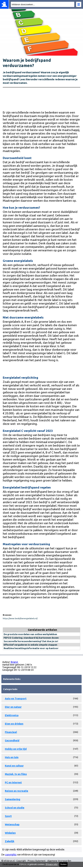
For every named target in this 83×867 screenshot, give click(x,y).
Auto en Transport (15, 698)
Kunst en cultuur (14, 765)
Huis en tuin (11, 757)
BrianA (14, 662)
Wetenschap (12, 824)
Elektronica (11, 715)
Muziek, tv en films (16, 774)
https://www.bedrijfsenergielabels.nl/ (20, 618)
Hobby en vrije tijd (16, 749)
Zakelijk (9, 841)
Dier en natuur (13, 707)
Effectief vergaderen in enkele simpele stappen (30, 644)
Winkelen (10, 832)
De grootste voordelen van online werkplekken (30, 634)
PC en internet (13, 782)
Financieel (11, 732)
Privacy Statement (37, 861)
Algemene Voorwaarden (59, 861)
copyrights (11, 854)
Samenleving (12, 799)
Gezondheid (12, 740)
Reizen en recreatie (16, 791)
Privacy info (51, 864)
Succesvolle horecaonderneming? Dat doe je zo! (31, 641)
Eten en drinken (14, 723)
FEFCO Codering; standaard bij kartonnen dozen (31, 637)
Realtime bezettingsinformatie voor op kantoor (31, 648)
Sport (8, 816)
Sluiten (63, 864)
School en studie (14, 807)
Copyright (21, 861)
